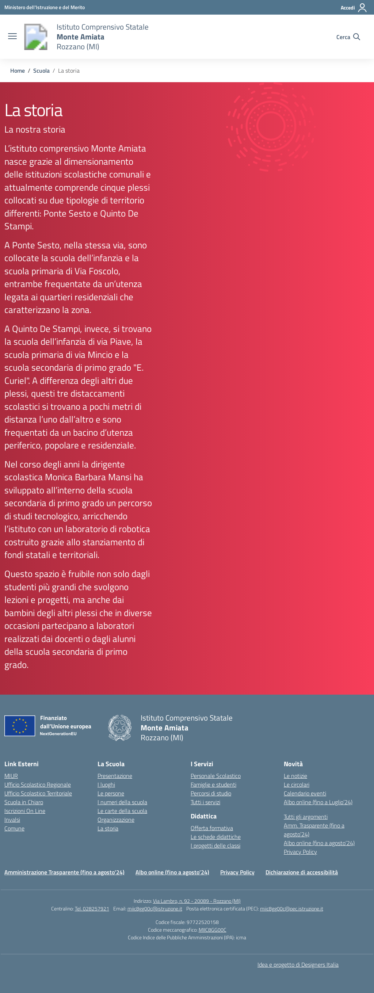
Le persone (111, 793)
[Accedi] (354, 7)
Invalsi (12, 819)
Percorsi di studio (211, 793)
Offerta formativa (212, 828)
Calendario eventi (305, 793)
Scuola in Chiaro (23, 802)
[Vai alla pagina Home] (17, 70)
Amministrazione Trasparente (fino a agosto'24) (64, 872)
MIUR (11, 775)
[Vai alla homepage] (35, 37)
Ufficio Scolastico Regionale (37, 784)
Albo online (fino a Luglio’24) (318, 802)
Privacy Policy (300, 851)
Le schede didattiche (216, 836)
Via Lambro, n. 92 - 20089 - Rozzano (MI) (197, 901)
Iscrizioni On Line (24, 810)
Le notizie (295, 775)
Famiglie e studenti (213, 784)
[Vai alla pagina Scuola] (41, 70)
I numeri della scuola (122, 802)
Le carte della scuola (122, 810)
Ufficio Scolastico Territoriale (38, 793)
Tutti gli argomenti (306, 816)
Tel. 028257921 (92, 908)
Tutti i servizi (205, 802)
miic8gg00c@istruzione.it (154, 908)
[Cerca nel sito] (348, 37)
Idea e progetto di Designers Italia (298, 964)
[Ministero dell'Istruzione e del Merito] (44, 7)
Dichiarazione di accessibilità (302, 872)
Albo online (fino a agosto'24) (172, 872)
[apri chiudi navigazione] (12, 37)
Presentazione (115, 775)
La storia (108, 828)
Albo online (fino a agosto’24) (319, 843)
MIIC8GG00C (212, 929)
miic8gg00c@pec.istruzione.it (291, 908)
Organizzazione (116, 819)
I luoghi (106, 784)
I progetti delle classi (215, 845)
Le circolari (296, 784)
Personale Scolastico (216, 775)
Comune (14, 828)
